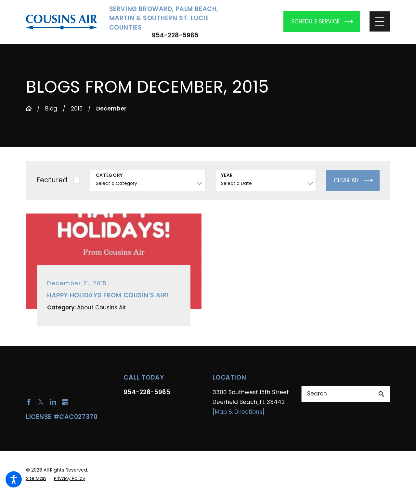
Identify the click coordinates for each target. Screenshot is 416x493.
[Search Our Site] (381, 394)
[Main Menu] (380, 21)
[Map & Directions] (239, 412)
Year (227, 175)
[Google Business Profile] (65, 402)
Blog (51, 108)
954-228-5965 (175, 35)
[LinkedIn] (53, 402)
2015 (77, 108)
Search (317, 393)
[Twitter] (41, 402)
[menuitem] (36, 478)
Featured (52, 180)
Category (109, 175)
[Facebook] (29, 402)
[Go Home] (29, 108)
